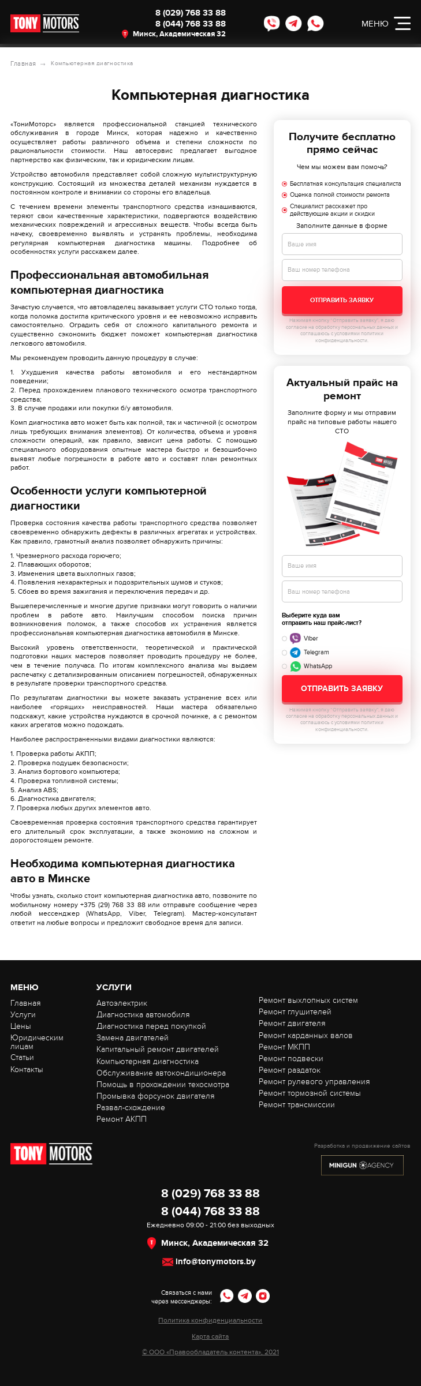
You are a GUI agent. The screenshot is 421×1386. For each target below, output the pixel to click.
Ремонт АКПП (121, 1118)
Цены (20, 1026)
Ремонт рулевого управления (314, 1081)
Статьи (22, 1057)
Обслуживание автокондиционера (161, 1072)
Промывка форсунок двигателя (155, 1095)
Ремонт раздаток (290, 1069)
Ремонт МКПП (284, 1046)
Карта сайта (210, 1336)
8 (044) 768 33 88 (180, 28)
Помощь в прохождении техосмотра (162, 1084)
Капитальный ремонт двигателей (157, 1049)
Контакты (26, 1069)
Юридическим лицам (37, 1041)
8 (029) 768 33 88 (180, 14)
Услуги (23, 1014)
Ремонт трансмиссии (297, 1104)
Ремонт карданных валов (306, 1035)
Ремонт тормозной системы (310, 1092)
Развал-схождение (130, 1107)
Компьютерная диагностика (147, 1061)
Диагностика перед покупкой (151, 1026)
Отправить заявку (342, 300)
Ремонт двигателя (292, 1023)
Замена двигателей (132, 1037)
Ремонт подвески (291, 1058)
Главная (22, 63)
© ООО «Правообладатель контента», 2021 (210, 1352)
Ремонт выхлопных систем (308, 1000)
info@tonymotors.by (216, 1261)
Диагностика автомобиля (143, 1014)
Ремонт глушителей (295, 1011)
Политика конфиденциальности (210, 1320)
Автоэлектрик (121, 1002)
